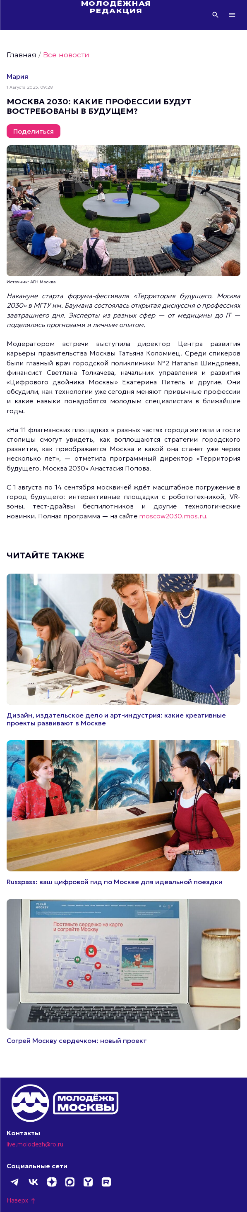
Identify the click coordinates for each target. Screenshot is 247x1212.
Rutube (106, 1182)
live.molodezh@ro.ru (35, 1144)
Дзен (51, 1182)
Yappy (87, 1182)
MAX (69, 1182)
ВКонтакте (33, 1182)
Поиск (215, 15)
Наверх (21, 1200)
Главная (21, 54)
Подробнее (123, 650)
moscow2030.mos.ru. (173, 516)
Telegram (15, 1182)
